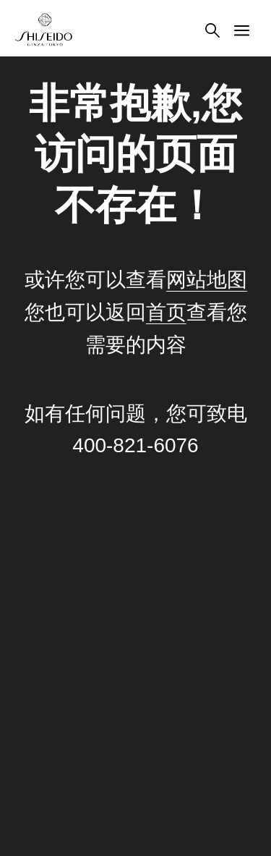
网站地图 (206, 279)
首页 (166, 312)
